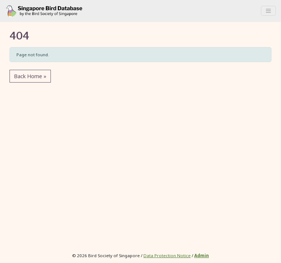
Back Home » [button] (30, 76)
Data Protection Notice (167, 255)
